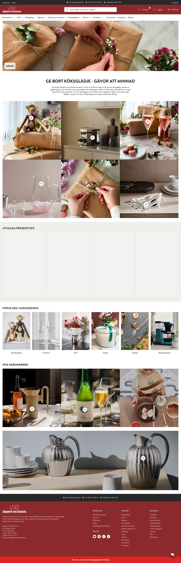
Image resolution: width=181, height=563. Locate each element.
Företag (14, 2)
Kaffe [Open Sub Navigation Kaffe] (20, 17)
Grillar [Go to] (123, 534)
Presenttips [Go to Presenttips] (125, 546)
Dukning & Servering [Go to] (128, 526)
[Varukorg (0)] (173, 9)
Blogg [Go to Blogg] (95, 523)
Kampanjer (122, 17)
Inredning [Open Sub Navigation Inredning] (97, 17)
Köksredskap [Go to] (125, 523)
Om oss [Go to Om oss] (95, 518)
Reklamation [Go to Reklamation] (154, 537)
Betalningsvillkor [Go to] (155, 523)
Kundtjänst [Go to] (153, 515)
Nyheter (131, 17)
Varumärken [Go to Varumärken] (125, 540)
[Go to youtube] (94, 536)
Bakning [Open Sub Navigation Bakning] (42, 17)
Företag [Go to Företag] (152, 532)
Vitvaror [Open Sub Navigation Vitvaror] (87, 17)
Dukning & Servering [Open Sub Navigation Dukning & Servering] (57, 17)
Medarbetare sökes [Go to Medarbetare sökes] (99, 515)
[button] (31, 118)
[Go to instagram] (99, 536)
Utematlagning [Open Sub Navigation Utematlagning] (74, 17)
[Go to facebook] (103, 536)
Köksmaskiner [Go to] (126, 515)
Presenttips (6, 2)
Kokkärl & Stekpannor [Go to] (128, 529)
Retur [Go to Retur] (151, 534)
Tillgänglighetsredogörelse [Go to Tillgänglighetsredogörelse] (102, 526)
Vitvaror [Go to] (124, 537)
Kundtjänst (175, 2)
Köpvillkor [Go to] (153, 518)
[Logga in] (158, 9)
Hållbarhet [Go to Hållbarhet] (96, 520)
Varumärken (111, 17)
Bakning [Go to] (124, 520)
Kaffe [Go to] (123, 518)
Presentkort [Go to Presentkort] (125, 543)
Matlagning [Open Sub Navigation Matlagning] (30, 17)
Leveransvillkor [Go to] (155, 520)
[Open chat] (172, 554)
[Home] (17, 9)
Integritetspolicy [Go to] (155, 526)
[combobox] (90, 9)
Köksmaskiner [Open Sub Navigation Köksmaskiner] (8, 17)
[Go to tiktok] (108, 536)
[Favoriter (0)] (143, 9)
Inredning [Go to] (124, 532)
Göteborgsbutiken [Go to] (156, 529)
